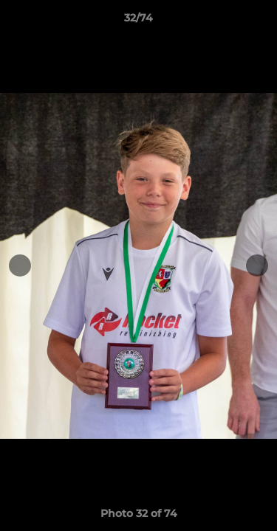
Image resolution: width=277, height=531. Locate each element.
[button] (259, 21)
